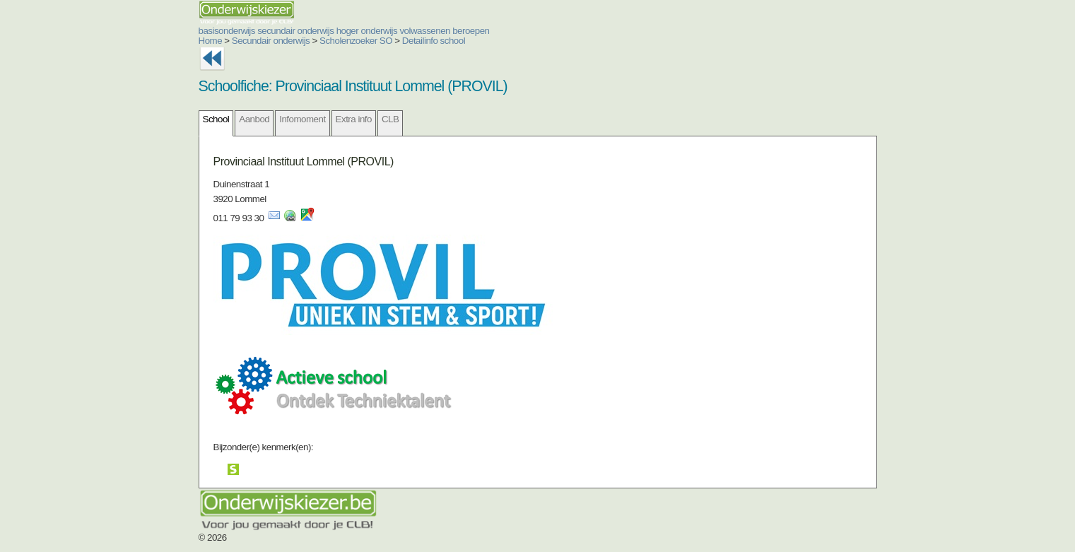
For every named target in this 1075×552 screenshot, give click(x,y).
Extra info (354, 119)
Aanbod (254, 119)
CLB (390, 119)
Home (211, 40)
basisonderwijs (227, 30)
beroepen (470, 30)
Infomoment (302, 119)
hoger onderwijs (367, 30)
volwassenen (424, 30)
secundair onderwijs (295, 30)
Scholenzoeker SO (355, 40)
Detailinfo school (433, 40)
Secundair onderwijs (271, 40)
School (216, 119)
